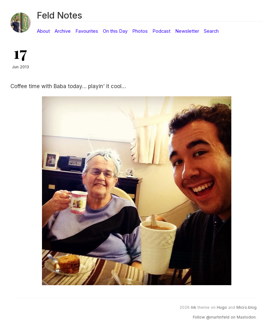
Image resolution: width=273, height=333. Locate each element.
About (43, 31)
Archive (63, 31)
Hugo (222, 307)
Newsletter (187, 31)
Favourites (86, 31)
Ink (193, 307)
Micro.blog (246, 307)
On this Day (115, 31)
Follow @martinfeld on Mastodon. (225, 317)
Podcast (161, 31)
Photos (140, 31)
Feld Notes (59, 15)
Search (211, 31)
